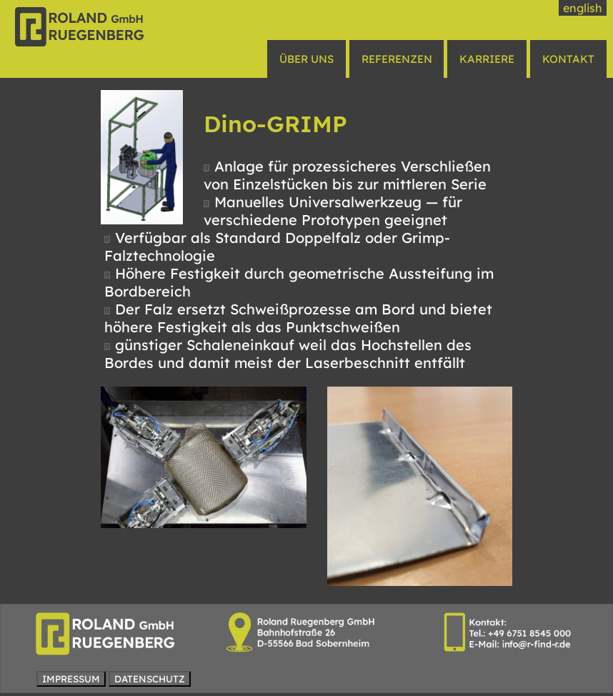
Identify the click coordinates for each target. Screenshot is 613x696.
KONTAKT (568, 59)
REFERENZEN (397, 59)
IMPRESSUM (71, 679)
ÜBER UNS (306, 59)
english (582, 8)
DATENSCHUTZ (149, 679)
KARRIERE (486, 59)
